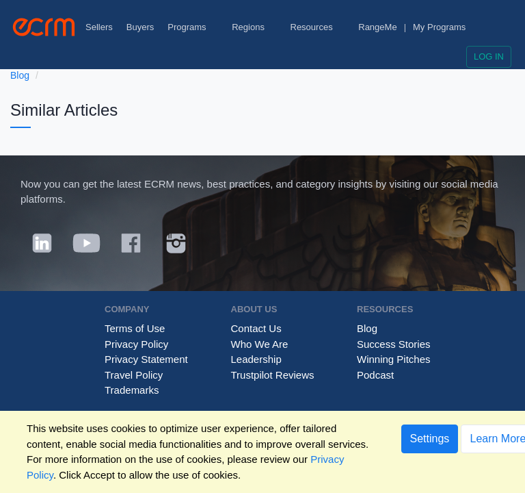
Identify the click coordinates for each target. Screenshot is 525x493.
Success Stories (394, 344)
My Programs (439, 27)
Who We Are (259, 344)
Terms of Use (135, 328)
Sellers (99, 27)
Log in (489, 56)
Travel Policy (134, 375)
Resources (318, 27)
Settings (430, 438)
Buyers (140, 27)
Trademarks (132, 390)
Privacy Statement (146, 359)
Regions (254, 27)
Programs (192, 27)
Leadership (256, 359)
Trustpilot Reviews (272, 375)
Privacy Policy (136, 344)
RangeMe (377, 27)
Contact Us (256, 328)
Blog (19, 75)
